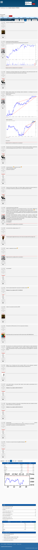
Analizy (13, 17)
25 (25, 20)
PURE (3, 526)
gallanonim (3, 235)
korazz (3, 29)
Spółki (8, 17)
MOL (3, 523)
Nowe (3, 17)
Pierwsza (16, 20)
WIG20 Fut (5, 467)
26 (27, 20)
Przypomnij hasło (32, 0)
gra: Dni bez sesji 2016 (7, 535)
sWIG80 (5, 472)
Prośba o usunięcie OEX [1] (7, 512)
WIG (4, 464)
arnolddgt (3, 48)
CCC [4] (4, 509)
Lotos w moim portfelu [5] (7, 515)
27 (29, 20)
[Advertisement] (19, 11)
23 (20, 20)
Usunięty (3, 275)
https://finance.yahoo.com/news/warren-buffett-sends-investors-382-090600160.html (20, 334)
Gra (29, 17)
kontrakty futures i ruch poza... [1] (7, 517)
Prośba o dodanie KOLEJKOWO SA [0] (8, 506)
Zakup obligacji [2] (5, 520)
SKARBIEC (3, 529)
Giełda (19, 17)
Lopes (3, 294)
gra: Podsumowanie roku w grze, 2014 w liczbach (10, 538)
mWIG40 (5, 470)
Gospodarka (24, 17)
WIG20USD (5, 469)
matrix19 (3, 372)
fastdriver (3, 174)
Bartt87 (3, 78)
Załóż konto (27, 0)
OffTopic (35, 17)
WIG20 (5, 466)
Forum (7, 7)
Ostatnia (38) (34, 20)
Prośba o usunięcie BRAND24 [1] (8, 514)
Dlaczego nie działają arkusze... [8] (7, 518)
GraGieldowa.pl (2, 7)
